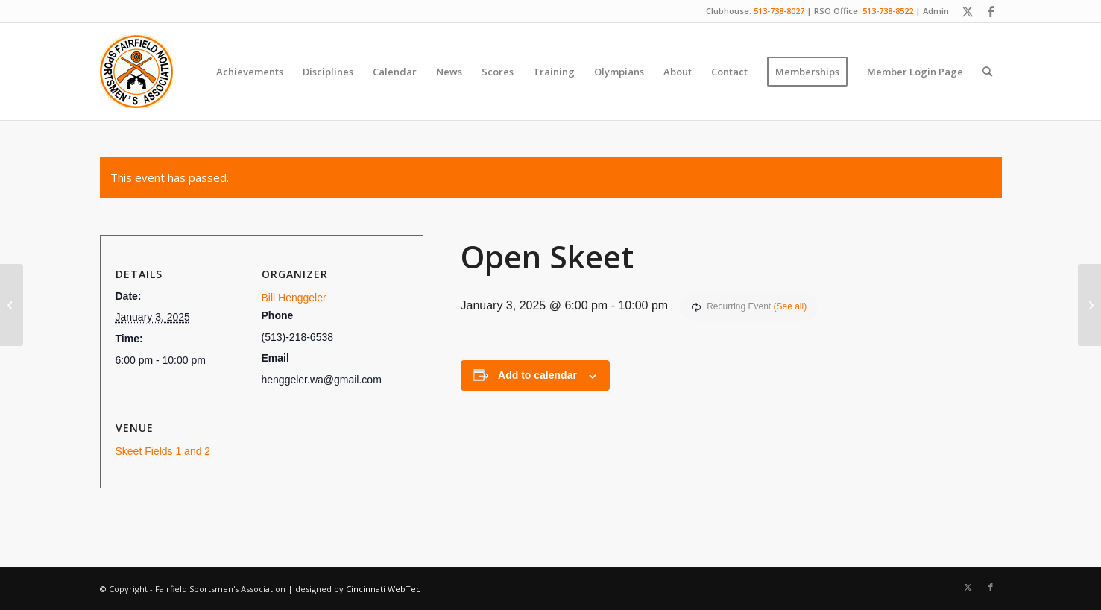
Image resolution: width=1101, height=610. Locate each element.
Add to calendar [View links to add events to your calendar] (537, 375)
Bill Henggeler (294, 298)
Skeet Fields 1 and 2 (163, 451)
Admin (936, 10)
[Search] (987, 71)
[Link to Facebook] (990, 11)
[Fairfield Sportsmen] (136, 71)
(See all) (790, 306)
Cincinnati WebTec (383, 588)
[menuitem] (249, 71)
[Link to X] (968, 11)
